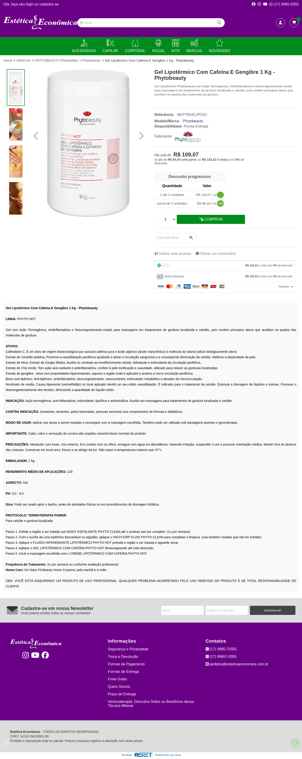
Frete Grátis (117, 679)
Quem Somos (119, 687)
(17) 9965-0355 (284, 4)
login (30, 4)
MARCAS (194, 46)
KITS (176, 46)
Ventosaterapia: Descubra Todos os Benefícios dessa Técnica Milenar (151, 704)
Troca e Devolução (123, 657)
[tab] (225, 266)
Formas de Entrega (123, 672)
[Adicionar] (174, 219)
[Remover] (157, 219)
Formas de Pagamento (126, 664)
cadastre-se (49, 4)
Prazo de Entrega (122, 694)
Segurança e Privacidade (128, 649)
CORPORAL (135, 46)
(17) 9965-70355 (221, 649)
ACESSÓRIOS (84, 46)
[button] (36, 136)
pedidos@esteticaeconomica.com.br (237, 664)
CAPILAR (110, 46)
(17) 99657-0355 (221, 657)
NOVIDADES (219, 46)
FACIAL (158, 46)
